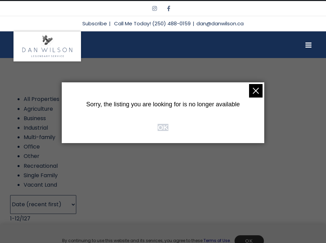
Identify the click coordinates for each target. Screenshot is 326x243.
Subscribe (94, 23)
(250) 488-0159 (171, 23)
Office (32, 147)
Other (31, 156)
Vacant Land (40, 185)
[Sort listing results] (43, 204)
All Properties (41, 99)
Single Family (41, 175)
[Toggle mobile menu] (315, 45)
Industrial (36, 128)
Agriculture (38, 109)
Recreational (41, 166)
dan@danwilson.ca (220, 23)
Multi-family (39, 137)
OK (163, 127)
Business (35, 118)
